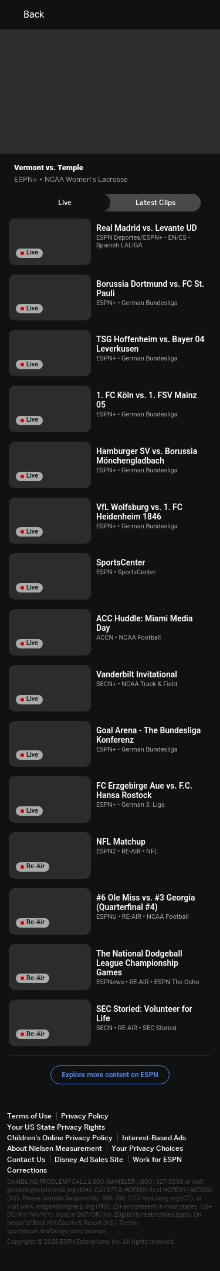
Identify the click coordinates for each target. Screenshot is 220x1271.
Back (26, 15)
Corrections (27, 1170)
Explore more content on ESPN (110, 1075)
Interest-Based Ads (154, 1137)
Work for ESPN (157, 1159)
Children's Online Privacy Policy (60, 1137)
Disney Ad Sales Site (89, 1159)
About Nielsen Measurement (54, 1148)
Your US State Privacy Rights (56, 1127)
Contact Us (26, 1159)
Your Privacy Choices (147, 1148)
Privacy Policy (85, 1115)
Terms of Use (29, 1115)
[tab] (64, 202)
